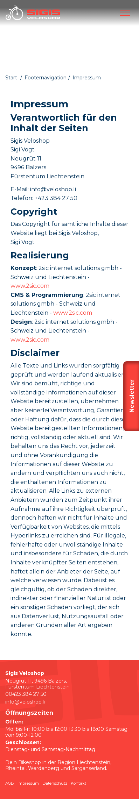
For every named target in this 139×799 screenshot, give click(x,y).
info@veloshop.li (25, 702)
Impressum (28, 783)
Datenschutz (54, 783)
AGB (9, 783)
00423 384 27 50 (26, 694)
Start (11, 77)
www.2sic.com (30, 286)
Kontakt (78, 783)
